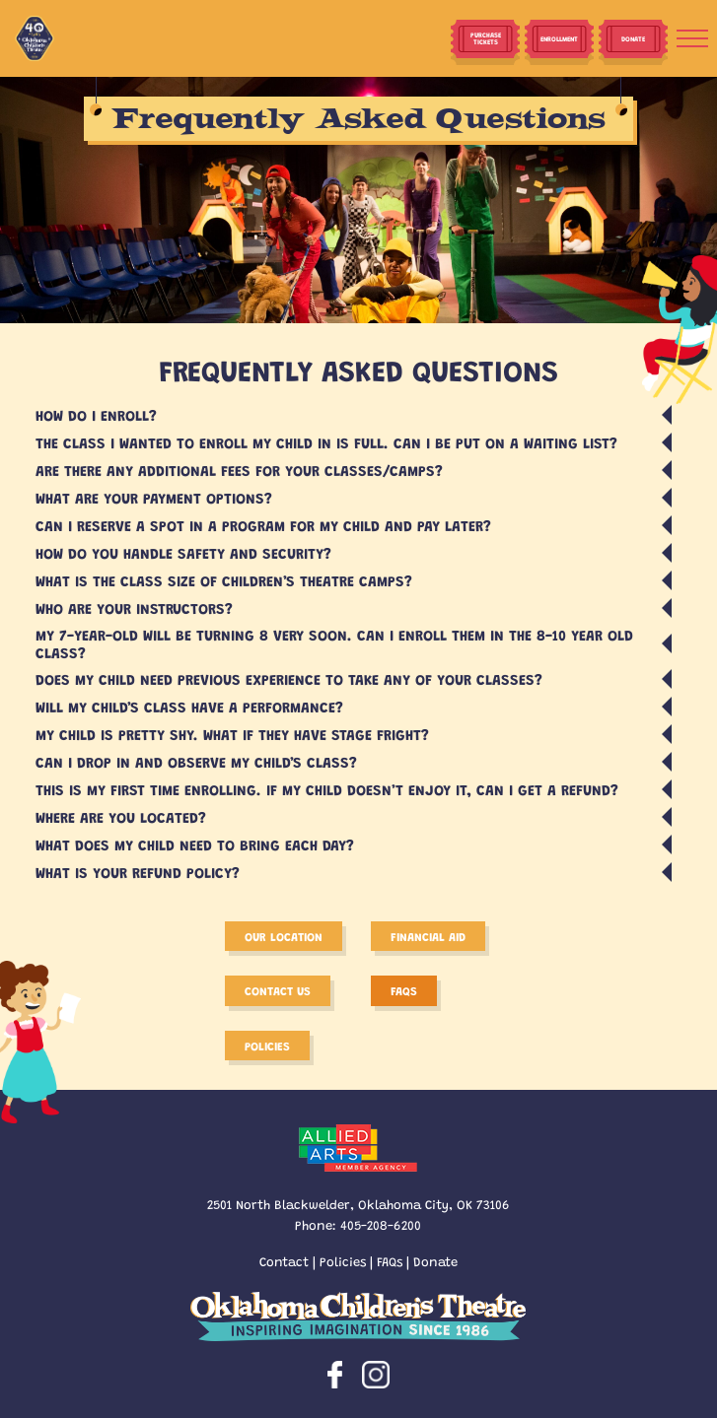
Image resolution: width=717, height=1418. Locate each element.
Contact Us (278, 990)
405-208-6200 (380, 1224)
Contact (284, 1260)
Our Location (284, 936)
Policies (267, 1045)
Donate (435, 1260)
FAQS (404, 990)
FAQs (389, 1260)
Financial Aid (428, 936)
